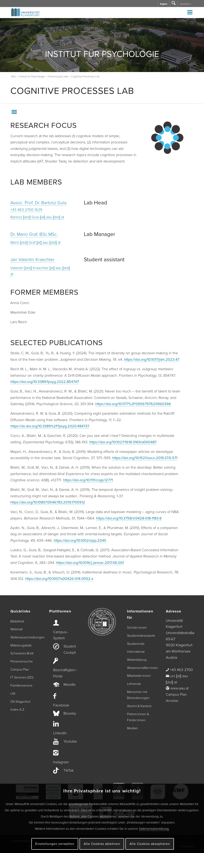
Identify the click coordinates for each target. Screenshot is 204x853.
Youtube (70, 741)
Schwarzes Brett (21, 653)
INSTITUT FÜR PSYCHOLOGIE (102, 54)
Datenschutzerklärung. (154, 829)
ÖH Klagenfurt (20, 702)
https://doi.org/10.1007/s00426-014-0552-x (59, 578)
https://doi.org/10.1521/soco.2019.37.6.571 (144, 458)
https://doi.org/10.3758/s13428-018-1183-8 (128, 518)
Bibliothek (17, 621)
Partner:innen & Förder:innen (138, 717)
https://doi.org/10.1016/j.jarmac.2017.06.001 (90, 562)
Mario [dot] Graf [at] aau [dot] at (35, 242)
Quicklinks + (186, 4)
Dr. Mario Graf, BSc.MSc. (34, 234)
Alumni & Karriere (139, 706)
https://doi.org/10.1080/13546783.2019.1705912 (47, 502)
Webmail (16, 629)
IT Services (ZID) (21, 677)
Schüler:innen (137, 628)
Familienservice (21, 685)
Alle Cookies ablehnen (102, 844)
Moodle (70, 684)
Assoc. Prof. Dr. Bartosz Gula (38, 202)
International (135, 652)
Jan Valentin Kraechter (32, 259)
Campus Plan (19, 669)
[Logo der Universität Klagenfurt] (25, 14)
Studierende (135, 644)
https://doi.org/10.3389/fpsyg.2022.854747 (44, 381)
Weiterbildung (137, 660)
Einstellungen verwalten (54, 844)
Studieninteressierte (141, 636)
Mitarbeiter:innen (139, 676)
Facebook (61, 705)
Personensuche (21, 661)
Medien (132, 728)
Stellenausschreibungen (24, 637)
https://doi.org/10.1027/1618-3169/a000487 (122, 442)
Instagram (61, 762)
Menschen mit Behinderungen (138, 695)
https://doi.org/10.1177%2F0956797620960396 (133, 404)
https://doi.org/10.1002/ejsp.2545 (80, 540)
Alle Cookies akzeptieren (149, 844)
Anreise (172, 700)
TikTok (69, 770)
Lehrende (134, 684)
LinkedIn (60, 733)
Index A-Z (17, 710)
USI (12, 694)
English (163, 4)
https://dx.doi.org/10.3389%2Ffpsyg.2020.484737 (49, 426)
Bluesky (70, 713)
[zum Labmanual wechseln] (167, 137)
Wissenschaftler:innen (141, 668)
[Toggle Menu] (189, 12)
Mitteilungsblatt (20, 645)
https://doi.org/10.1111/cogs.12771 (88, 480)
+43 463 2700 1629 (26, 209)
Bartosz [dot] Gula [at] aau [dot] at (37, 217)
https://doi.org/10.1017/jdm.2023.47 (151, 359)
